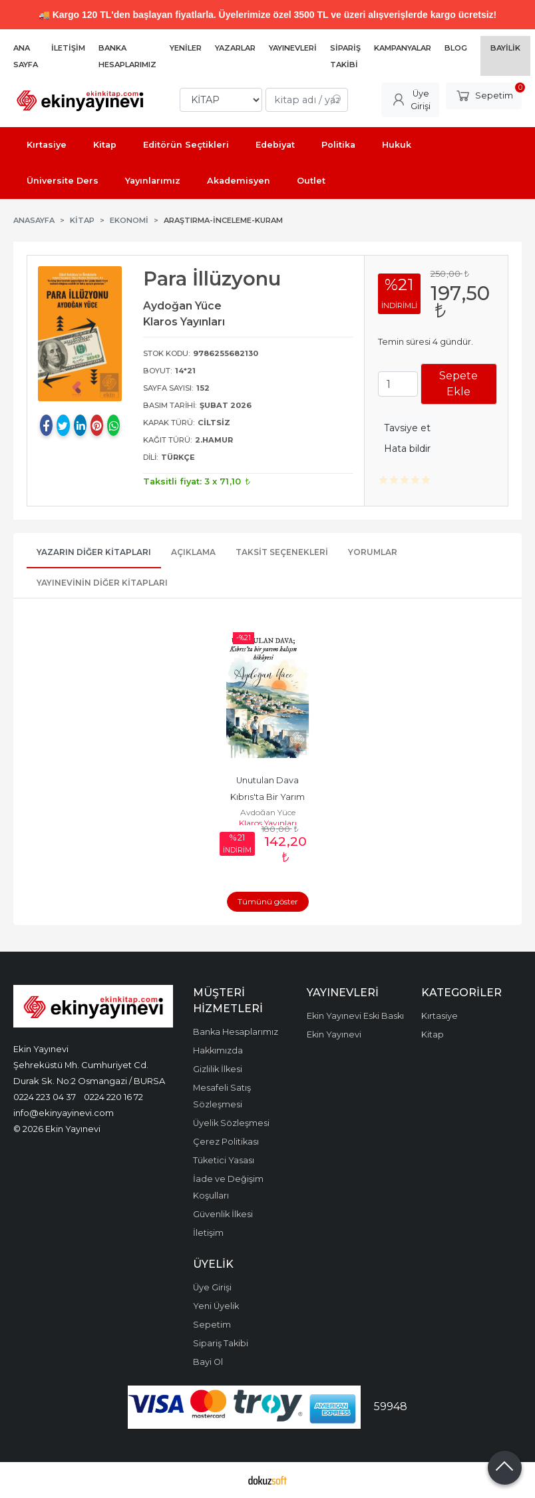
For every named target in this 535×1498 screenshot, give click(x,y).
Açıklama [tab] (193, 552)
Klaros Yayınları (268, 823)
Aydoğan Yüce (267, 812)
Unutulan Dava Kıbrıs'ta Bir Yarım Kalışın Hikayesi (268, 797)
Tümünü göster (268, 901)
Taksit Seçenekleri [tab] (282, 552)
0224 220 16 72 (113, 1096)
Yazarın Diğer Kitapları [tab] (94, 552)
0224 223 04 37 (44, 1096)
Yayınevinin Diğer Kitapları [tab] (102, 583)
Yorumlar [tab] (372, 552)
